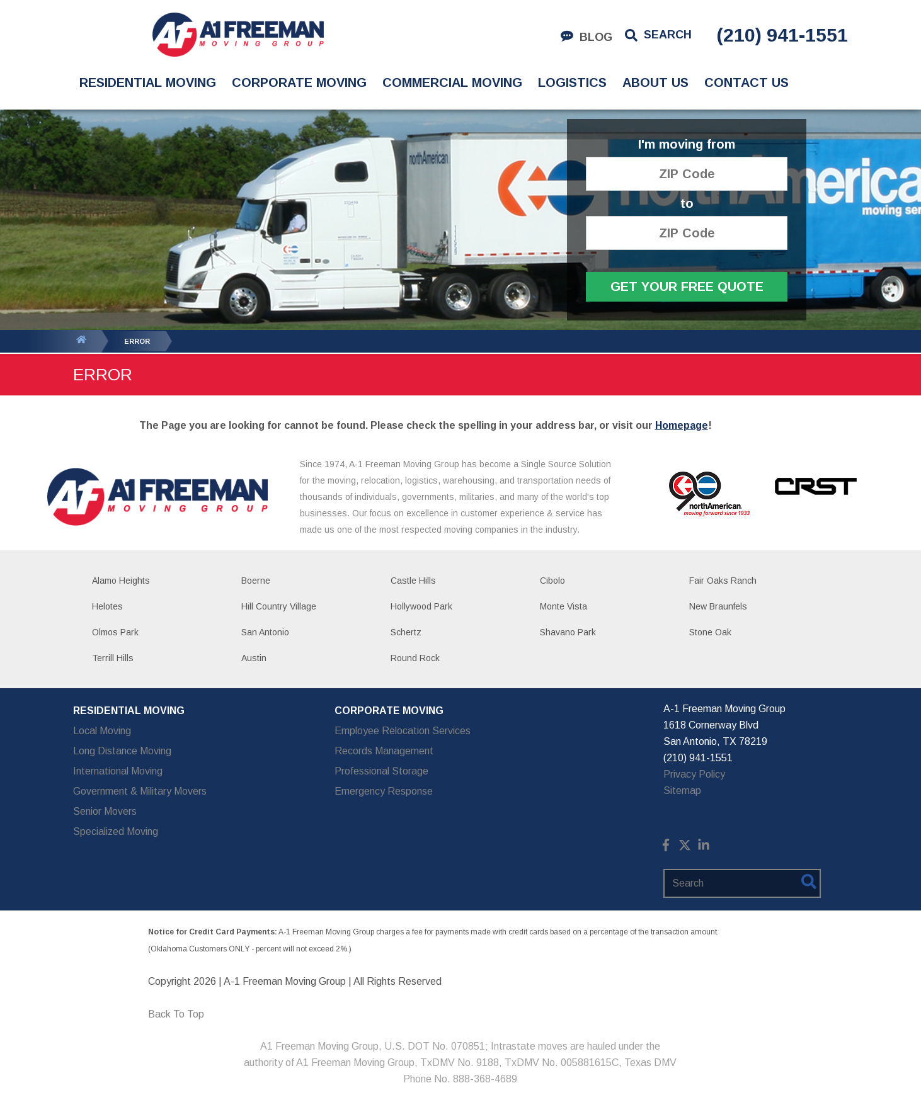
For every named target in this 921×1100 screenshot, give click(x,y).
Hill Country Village (278, 606)
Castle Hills (413, 581)
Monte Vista (563, 606)
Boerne (255, 581)
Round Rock (415, 658)
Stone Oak (710, 632)
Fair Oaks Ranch (723, 581)
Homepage (681, 425)
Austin (253, 658)
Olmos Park (115, 632)
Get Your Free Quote (687, 286)
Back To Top (176, 1014)
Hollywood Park (421, 606)
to (687, 203)
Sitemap (682, 790)
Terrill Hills (113, 658)
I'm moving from (686, 144)
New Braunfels (718, 606)
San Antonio (265, 632)
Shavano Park (568, 632)
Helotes (107, 606)
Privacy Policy (694, 774)
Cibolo (552, 581)
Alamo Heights (121, 581)
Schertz (406, 632)
